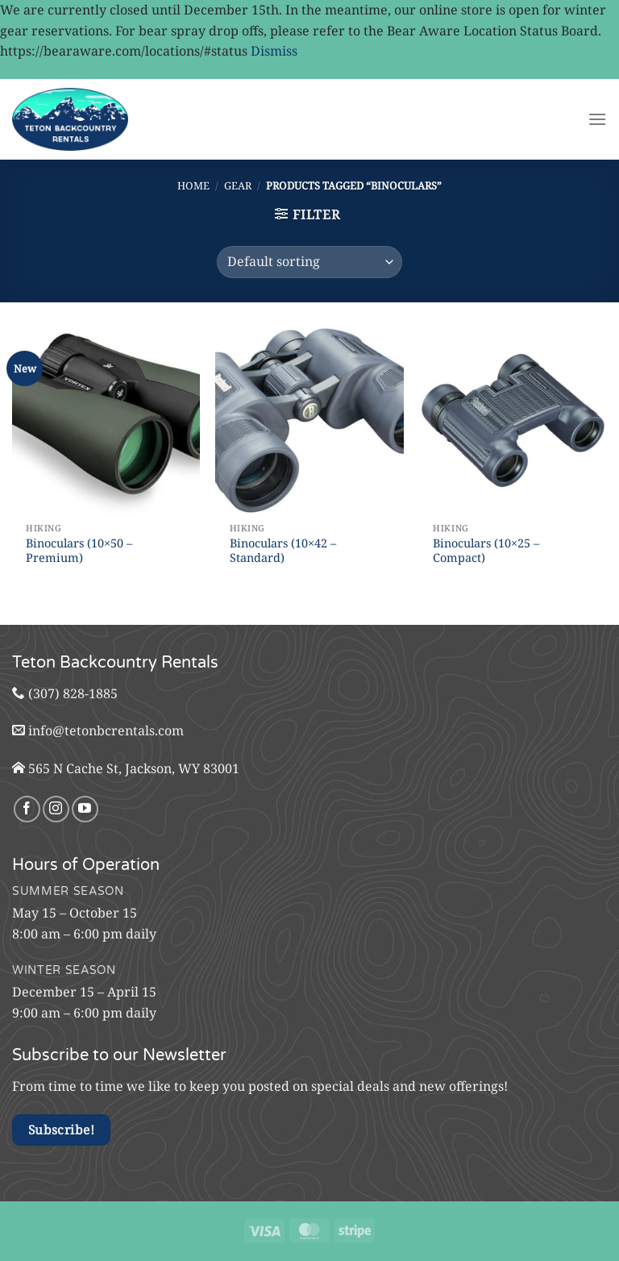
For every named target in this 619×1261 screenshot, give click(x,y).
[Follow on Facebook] (27, 809)
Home (193, 185)
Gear (237, 185)
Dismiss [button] (274, 51)
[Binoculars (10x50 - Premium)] (106, 420)
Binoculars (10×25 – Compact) (486, 551)
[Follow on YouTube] (85, 809)
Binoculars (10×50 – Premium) (79, 551)
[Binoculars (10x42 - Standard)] (309, 420)
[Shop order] (309, 262)
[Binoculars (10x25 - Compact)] (513, 420)
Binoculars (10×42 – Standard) (283, 551)
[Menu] (597, 119)
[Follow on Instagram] (56, 809)
